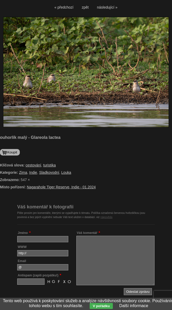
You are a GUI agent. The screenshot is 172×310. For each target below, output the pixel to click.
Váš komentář (87, 233)
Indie (33, 172)
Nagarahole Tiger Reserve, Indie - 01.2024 (61, 187)
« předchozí (63, 7)
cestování (33, 165)
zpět (85, 7)
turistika (49, 165)
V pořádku (101, 306)
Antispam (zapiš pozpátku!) (38, 275)
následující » (107, 7)
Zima (23, 172)
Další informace (133, 305)
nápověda (106, 217)
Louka (66, 172)
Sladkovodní (49, 172)
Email (22, 261)
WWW (22, 247)
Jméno (23, 233)
